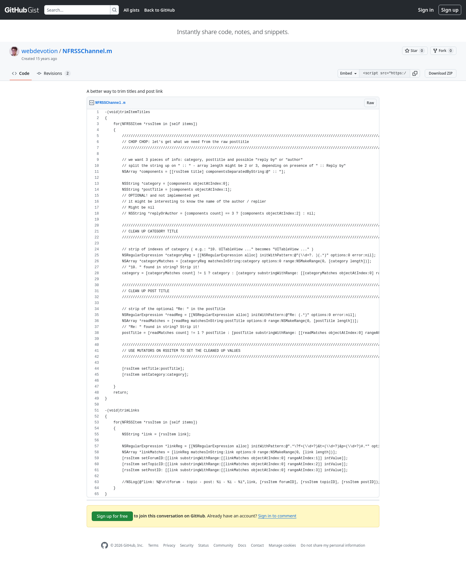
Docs (242, 545)
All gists (132, 10)
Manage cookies (282, 545)
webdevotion (40, 51)
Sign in (426, 10)
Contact (257, 545)
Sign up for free (112, 516)
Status (203, 545)
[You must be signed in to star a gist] (415, 51)
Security (187, 545)
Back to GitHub (159, 10)
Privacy (169, 545)
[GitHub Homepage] (104, 545)
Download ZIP (441, 73)
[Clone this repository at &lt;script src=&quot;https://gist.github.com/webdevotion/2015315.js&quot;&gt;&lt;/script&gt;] (384, 73)
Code (21, 73)
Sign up (450, 10)
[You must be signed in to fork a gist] (443, 51)
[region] (233, 303)
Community (223, 545)
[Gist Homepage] (22, 9)
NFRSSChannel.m (87, 51)
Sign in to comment (277, 516)
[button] (415, 73)
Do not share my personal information (333, 545)
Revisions (54, 73)
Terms (153, 545)
